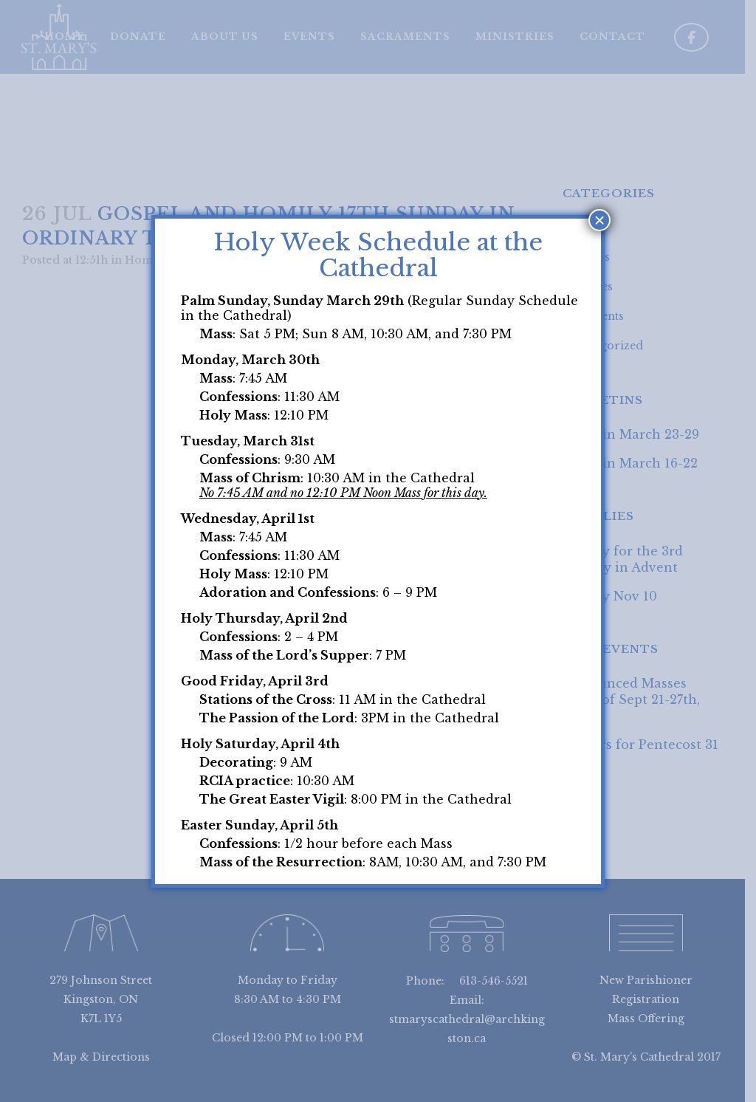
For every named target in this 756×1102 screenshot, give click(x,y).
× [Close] (599, 220)
